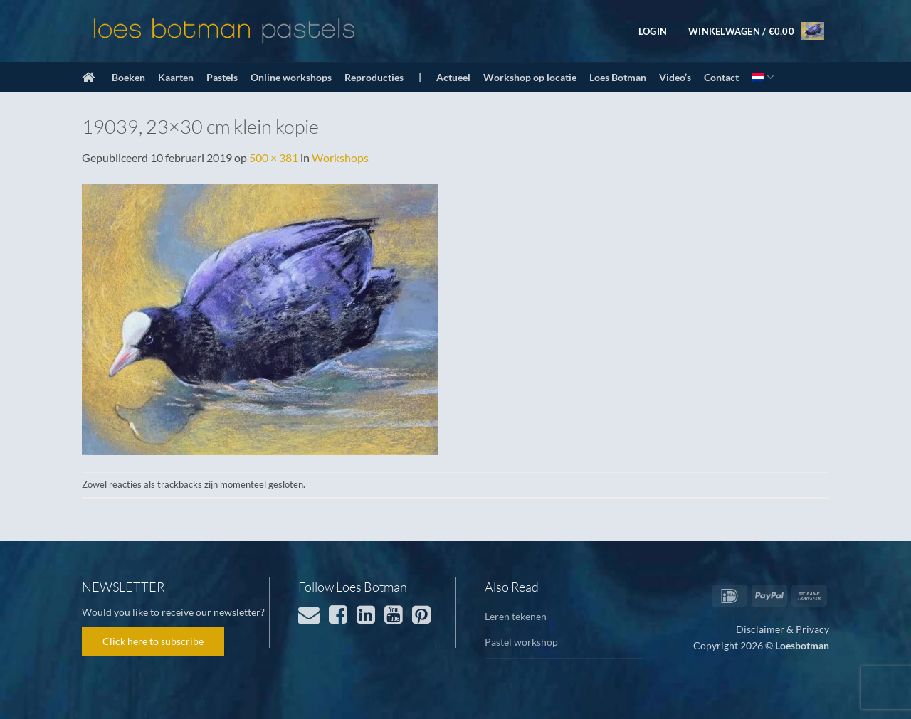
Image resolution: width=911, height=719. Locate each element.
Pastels (222, 77)
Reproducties (374, 77)
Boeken (128, 77)
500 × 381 (273, 157)
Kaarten (176, 77)
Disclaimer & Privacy (782, 629)
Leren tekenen (516, 616)
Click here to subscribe (153, 641)
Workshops (340, 157)
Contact (721, 77)
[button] (652, 31)
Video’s (675, 77)
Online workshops (291, 77)
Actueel (453, 77)
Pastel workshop (521, 642)
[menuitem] (763, 77)
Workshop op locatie (529, 77)
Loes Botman (617, 77)
